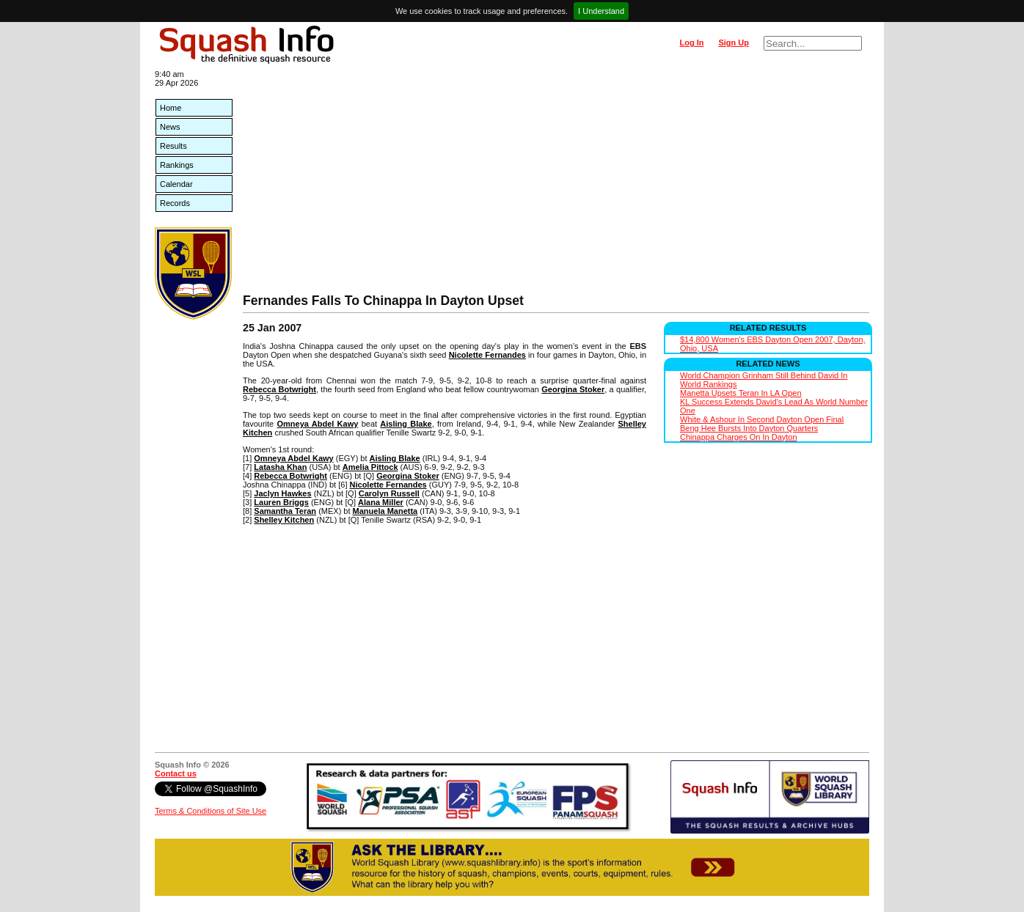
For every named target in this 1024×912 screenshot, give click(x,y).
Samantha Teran (285, 511)
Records (175, 203)
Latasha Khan (280, 467)
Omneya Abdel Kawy (317, 423)
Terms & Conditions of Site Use (210, 810)
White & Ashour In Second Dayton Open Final (762, 419)
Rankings (177, 165)
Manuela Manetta (385, 511)
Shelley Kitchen (284, 519)
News (170, 126)
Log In (691, 42)
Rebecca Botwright (279, 389)
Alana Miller (380, 502)
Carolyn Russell (389, 493)
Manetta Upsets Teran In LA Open (741, 393)
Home (170, 107)
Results (173, 145)
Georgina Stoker (572, 389)
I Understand (601, 11)
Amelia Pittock (370, 467)
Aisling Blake (405, 423)
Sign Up (733, 42)
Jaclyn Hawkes (282, 493)
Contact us (176, 773)
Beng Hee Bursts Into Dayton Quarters (749, 428)
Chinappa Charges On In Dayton (738, 437)
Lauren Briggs (281, 502)
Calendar (176, 184)
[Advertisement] (556, 183)
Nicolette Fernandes (487, 354)
